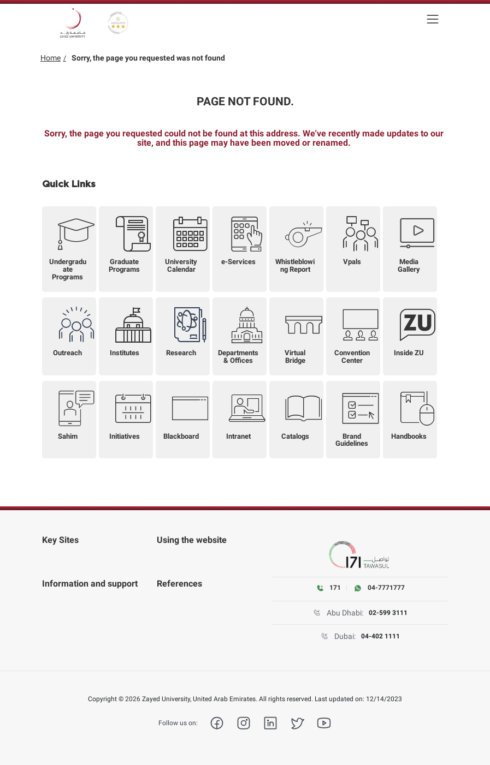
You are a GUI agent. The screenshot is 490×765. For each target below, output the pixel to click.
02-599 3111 (388, 613)
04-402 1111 (380, 636)
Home (50, 57)
